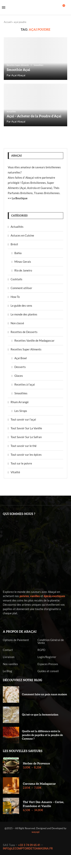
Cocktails (16, 279)
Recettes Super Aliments (26, 349)
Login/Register (46, 657)
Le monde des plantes (24, 314)
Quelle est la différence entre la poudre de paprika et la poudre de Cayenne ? (42, 735)
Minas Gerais (22, 261)
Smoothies (20, 393)
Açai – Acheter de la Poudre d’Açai (34, 116)
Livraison (8, 657)
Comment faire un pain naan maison (44, 694)
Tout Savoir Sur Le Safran (26, 437)
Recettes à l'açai (24, 384)
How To (15, 296)
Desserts (20, 367)
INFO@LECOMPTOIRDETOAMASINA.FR (28, 848)
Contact (8, 649)
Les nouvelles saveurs (22, 751)
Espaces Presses (47, 664)
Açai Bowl (20, 358)
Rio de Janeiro (23, 270)
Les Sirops (20, 411)
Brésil (14, 244)
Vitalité (15, 472)
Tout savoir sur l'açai (23, 419)
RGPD (41, 649)
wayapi (35, 831)
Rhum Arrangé (20, 402)
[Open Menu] (3, 7)
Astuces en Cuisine (22, 235)
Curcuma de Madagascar (39, 783)
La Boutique (19, 198)
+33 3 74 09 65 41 (29, 845)
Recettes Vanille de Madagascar (34, 340)
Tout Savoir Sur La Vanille (26, 428)
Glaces (18, 375)
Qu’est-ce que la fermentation (40, 714)
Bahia (18, 253)
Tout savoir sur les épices (26, 454)
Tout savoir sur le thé (24, 445)
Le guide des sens (21, 305)
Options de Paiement (16, 640)
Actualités (17, 226)
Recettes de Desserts (24, 332)
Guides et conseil (48, 671)
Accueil (8, 22)
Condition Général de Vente (50, 641)
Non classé (17, 323)
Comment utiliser (21, 288)
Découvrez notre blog (22, 680)
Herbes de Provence (36, 763)
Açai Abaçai (18, 75)
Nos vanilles (10, 664)
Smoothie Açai (18, 70)
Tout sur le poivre (21, 463)
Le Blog (7, 671)
